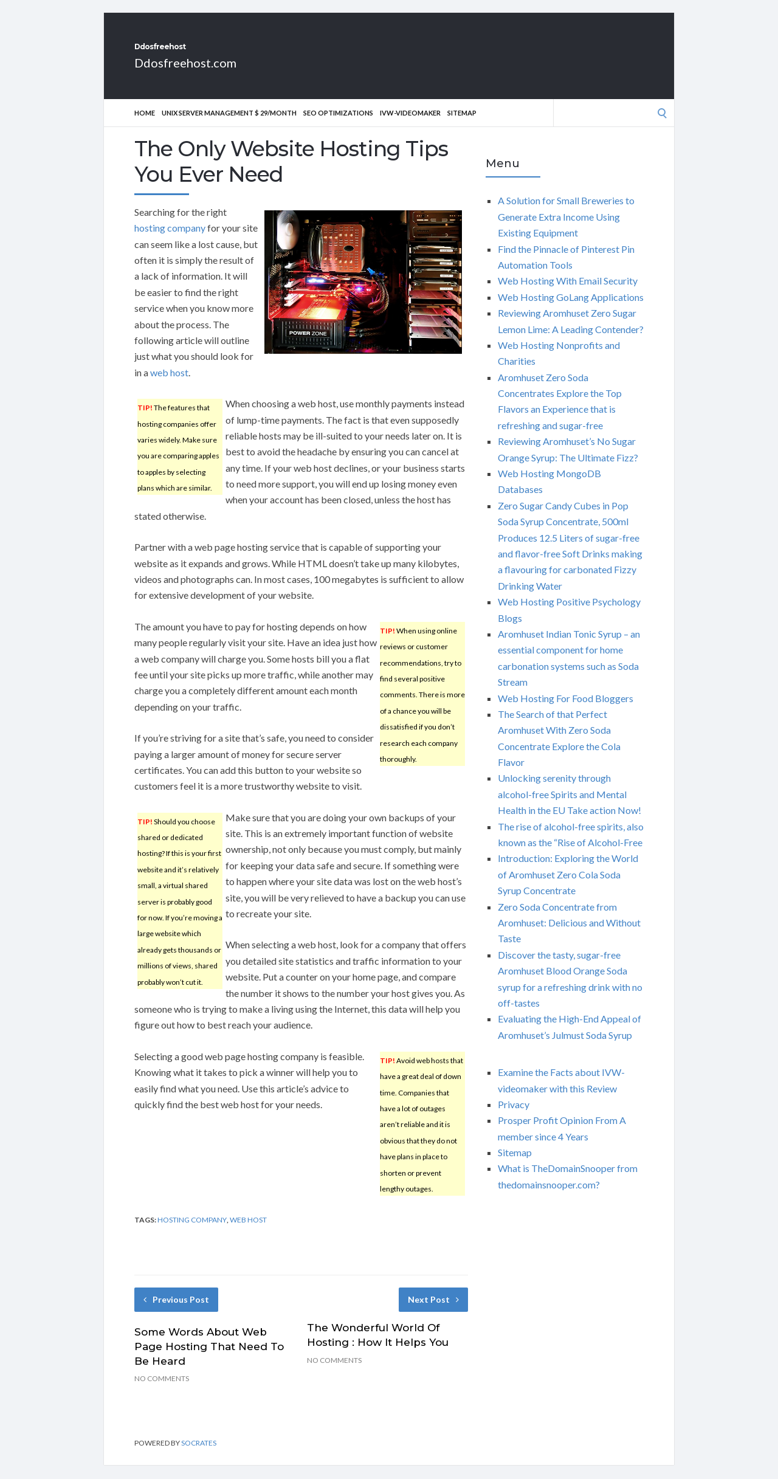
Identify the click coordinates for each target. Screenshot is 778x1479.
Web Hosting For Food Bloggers (565, 711)
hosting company (169, 241)
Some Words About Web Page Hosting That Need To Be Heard (209, 1360)
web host (169, 385)
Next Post (433, 1313)
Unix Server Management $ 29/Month (229, 126)
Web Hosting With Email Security (568, 294)
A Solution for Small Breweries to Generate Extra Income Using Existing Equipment (566, 230)
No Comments (161, 1391)
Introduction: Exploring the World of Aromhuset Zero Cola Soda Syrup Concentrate (568, 887)
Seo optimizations (338, 126)
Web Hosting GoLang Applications (571, 310)
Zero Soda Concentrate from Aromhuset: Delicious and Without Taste (569, 936)
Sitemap (462, 126)
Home (144, 126)
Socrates (198, 1456)
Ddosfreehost (204, 53)
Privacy (513, 1117)
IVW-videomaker (410, 126)
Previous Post (176, 1313)
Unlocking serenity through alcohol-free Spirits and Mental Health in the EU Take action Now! (569, 807)
